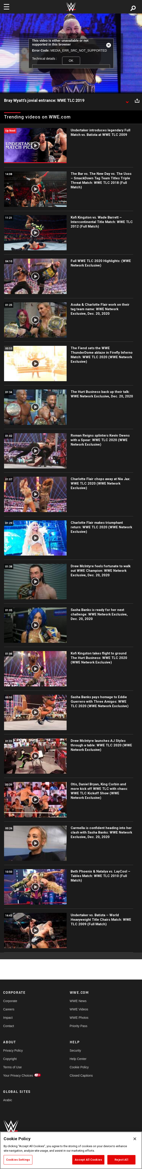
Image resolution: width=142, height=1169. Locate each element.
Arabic (7, 1100)
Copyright (10, 1059)
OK (71, 60)
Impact (8, 1017)
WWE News (78, 1001)
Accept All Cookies (88, 1159)
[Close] (135, 1139)
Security (75, 1050)
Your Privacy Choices (18, 1075)
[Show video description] (127, 101)
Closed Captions (81, 1075)
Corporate (10, 1001)
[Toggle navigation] (6, 6)
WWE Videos (79, 1009)
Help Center (78, 1059)
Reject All (121, 1159)
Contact (8, 1026)
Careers (8, 1009)
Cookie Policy (79, 1067)
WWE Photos (79, 1017)
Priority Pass (79, 1026)
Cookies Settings (18, 1159)
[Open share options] (137, 101)
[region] (71, 1150)
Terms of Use (12, 1067)
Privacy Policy (13, 1050)
